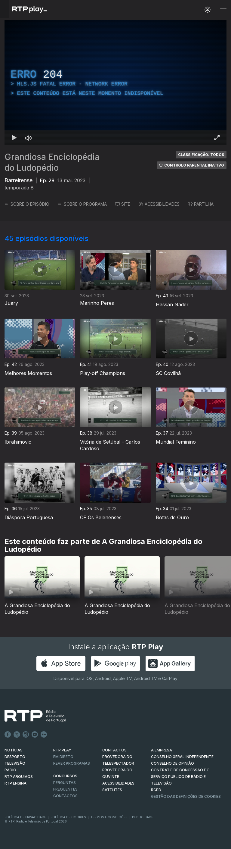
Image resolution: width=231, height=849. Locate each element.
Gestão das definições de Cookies (186, 796)
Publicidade (142, 817)
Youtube (35, 734)
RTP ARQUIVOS (19, 776)
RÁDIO (10, 770)
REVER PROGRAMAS (71, 763)
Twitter (17, 734)
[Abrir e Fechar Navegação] (223, 10)
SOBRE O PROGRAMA (82, 204)
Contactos (65, 796)
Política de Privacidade (25, 817)
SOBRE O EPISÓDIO (27, 204)
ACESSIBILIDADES (159, 204)
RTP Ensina (15, 783)
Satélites (112, 790)
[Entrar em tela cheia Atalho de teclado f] (217, 137)
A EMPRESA (161, 750)
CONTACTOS (114, 750)
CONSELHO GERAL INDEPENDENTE (182, 756)
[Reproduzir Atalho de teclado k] (14, 137)
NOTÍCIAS (14, 750)
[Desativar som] (28, 137)
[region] (115, 82)
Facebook (8, 734)
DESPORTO (15, 756)
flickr (44, 734)
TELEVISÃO (15, 763)
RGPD (156, 790)
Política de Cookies (68, 817)
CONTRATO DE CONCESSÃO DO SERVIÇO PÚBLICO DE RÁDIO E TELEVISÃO (180, 776)
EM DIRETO (63, 756)
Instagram (26, 734)
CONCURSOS (65, 776)
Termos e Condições (109, 817)
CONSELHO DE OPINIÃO (172, 763)
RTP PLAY (62, 750)
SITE (122, 204)
